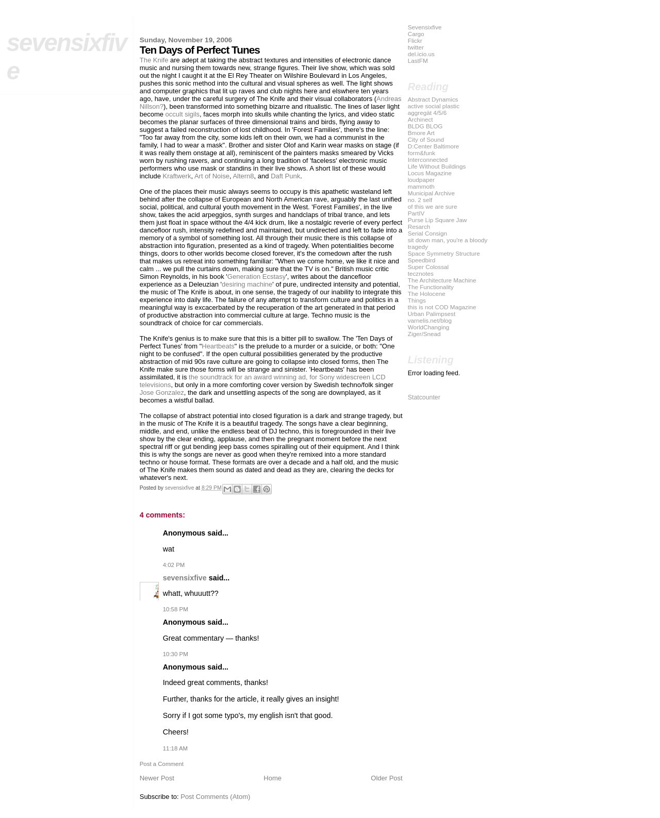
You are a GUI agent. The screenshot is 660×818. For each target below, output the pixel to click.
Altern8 (243, 176)
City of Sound (426, 139)
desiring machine (247, 284)
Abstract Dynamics (433, 99)
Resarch (419, 226)
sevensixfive (185, 578)
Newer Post (157, 778)
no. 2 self (420, 199)
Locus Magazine (430, 173)
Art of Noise (211, 176)
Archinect (420, 119)
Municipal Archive (431, 193)
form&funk (421, 152)
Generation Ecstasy (256, 276)
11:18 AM (175, 748)
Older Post (386, 778)
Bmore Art (421, 132)
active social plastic (433, 106)
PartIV (416, 213)
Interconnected (428, 159)
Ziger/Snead (424, 333)
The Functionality (431, 286)
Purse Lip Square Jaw (437, 219)
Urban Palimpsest (432, 313)
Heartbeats (218, 346)
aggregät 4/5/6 (427, 112)
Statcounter (424, 397)
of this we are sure (432, 206)
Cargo (416, 33)
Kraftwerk (177, 176)
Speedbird (421, 260)
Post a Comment (162, 764)
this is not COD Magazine (442, 307)
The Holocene (427, 293)
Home (272, 778)
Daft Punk (285, 176)
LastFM (418, 60)
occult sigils (183, 114)
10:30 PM (175, 654)
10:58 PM (175, 609)
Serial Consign (427, 233)
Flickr (415, 40)
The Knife (154, 60)
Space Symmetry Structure (444, 253)
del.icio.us (421, 54)
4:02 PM (174, 565)
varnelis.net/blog (430, 320)
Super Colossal (428, 266)
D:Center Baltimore (433, 146)
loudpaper (421, 179)
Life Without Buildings (437, 166)
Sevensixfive (425, 27)
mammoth (421, 186)
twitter (416, 47)
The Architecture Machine (442, 280)
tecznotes (421, 273)
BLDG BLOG (425, 126)
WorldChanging (429, 327)
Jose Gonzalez (162, 392)
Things (417, 300)
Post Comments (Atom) (215, 796)
